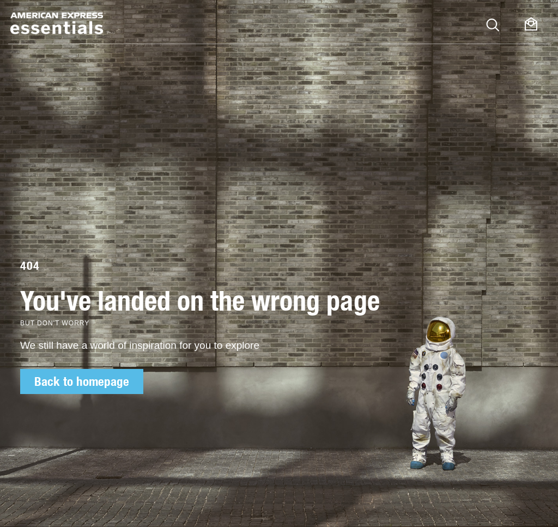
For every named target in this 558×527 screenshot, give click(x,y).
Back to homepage (81, 381)
